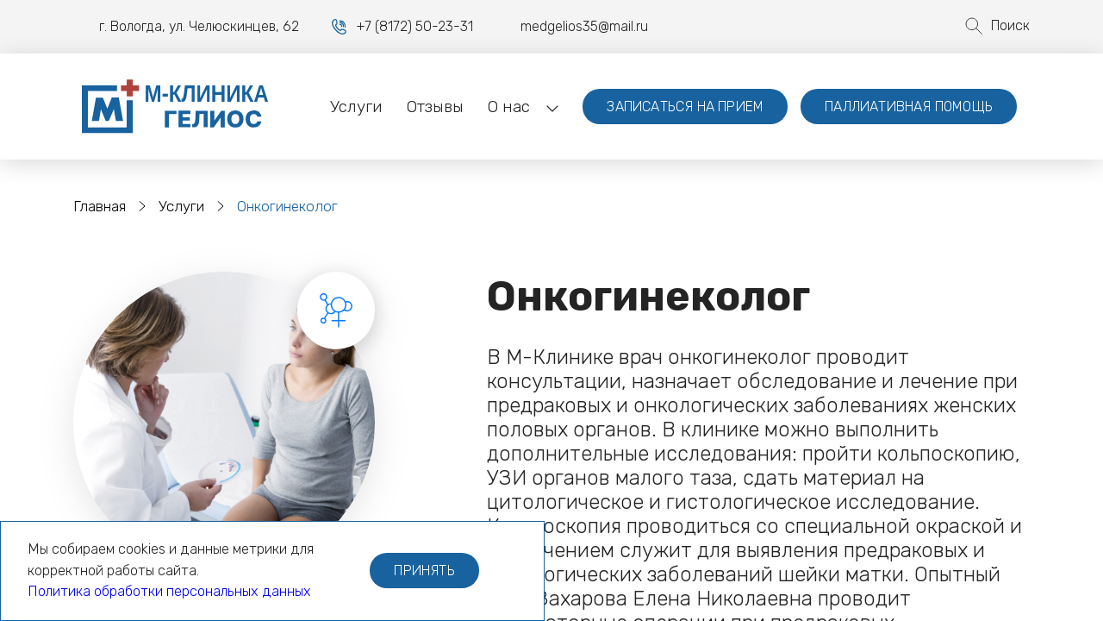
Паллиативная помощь (909, 106)
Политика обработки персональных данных (169, 591)
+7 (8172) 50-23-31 (414, 26)
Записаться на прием (685, 106)
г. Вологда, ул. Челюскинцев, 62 (199, 26)
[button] (509, 107)
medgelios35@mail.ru (571, 26)
